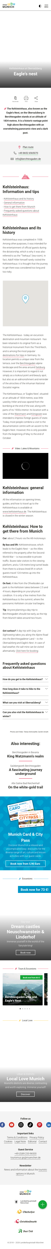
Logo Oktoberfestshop (25, 1211)
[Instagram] (21, 1124)
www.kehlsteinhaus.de (14, 511)
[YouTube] (11, 1124)
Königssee (36, 413)
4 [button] (27, 1008)
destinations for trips (13, 355)
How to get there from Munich (19, 206)
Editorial (32, 1141)
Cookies (8, 1141)
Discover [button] (25, 1094)
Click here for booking (27, 650)
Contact (43, 1141)
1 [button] (20, 1008)
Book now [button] (25, 952)
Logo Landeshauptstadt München (25, 1201)
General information (14, 202)
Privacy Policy (37, 1137)
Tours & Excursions (27, 968)
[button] (25, 299)
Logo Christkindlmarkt (25, 1221)
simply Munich (9, 5)
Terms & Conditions (17, 1137)
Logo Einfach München (25, 1192)
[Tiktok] (30, 1124)
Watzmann (20, 413)
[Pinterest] (39, 1124)
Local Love (27, 1020)
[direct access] (42, 1204)
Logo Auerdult (25, 1230)
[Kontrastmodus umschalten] (40, 5)
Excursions (27, 878)
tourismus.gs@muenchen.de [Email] (25, 1157)
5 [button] (29, 1008)
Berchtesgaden (28, 363)
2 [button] (22, 1008)
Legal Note (20, 1141)
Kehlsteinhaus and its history (19, 198)
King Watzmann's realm (25, 756)
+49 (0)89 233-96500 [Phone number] (25, 1153)
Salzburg (40, 367)
